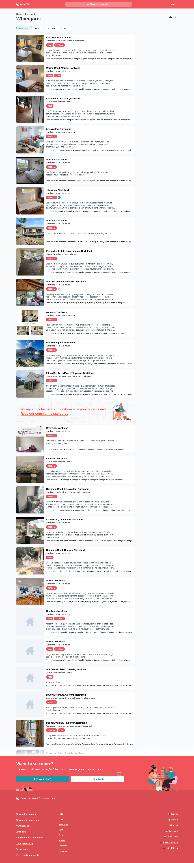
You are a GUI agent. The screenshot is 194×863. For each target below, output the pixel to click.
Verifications (22, 825)
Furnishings (52, 28)
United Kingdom (169, 842)
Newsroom (63, 824)
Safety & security (24, 843)
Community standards (27, 855)
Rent (38, 28)
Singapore (171, 831)
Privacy (62, 840)
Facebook (63, 845)
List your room (42, 778)
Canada (173, 814)
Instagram (63, 851)
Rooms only (24, 28)
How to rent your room (28, 820)
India (174, 825)
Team (61, 830)
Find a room (97, 778)
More (66, 28)
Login (173, 4)
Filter (172, 17)
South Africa (171, 836)
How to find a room (26, 814)
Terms (61, 835)
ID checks (21, 831)
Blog (61, 819)
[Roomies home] (23, 4)
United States (170, 848)
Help (61, 814)
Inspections (22, 849)
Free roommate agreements (30, 837)
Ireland (173, 819)
